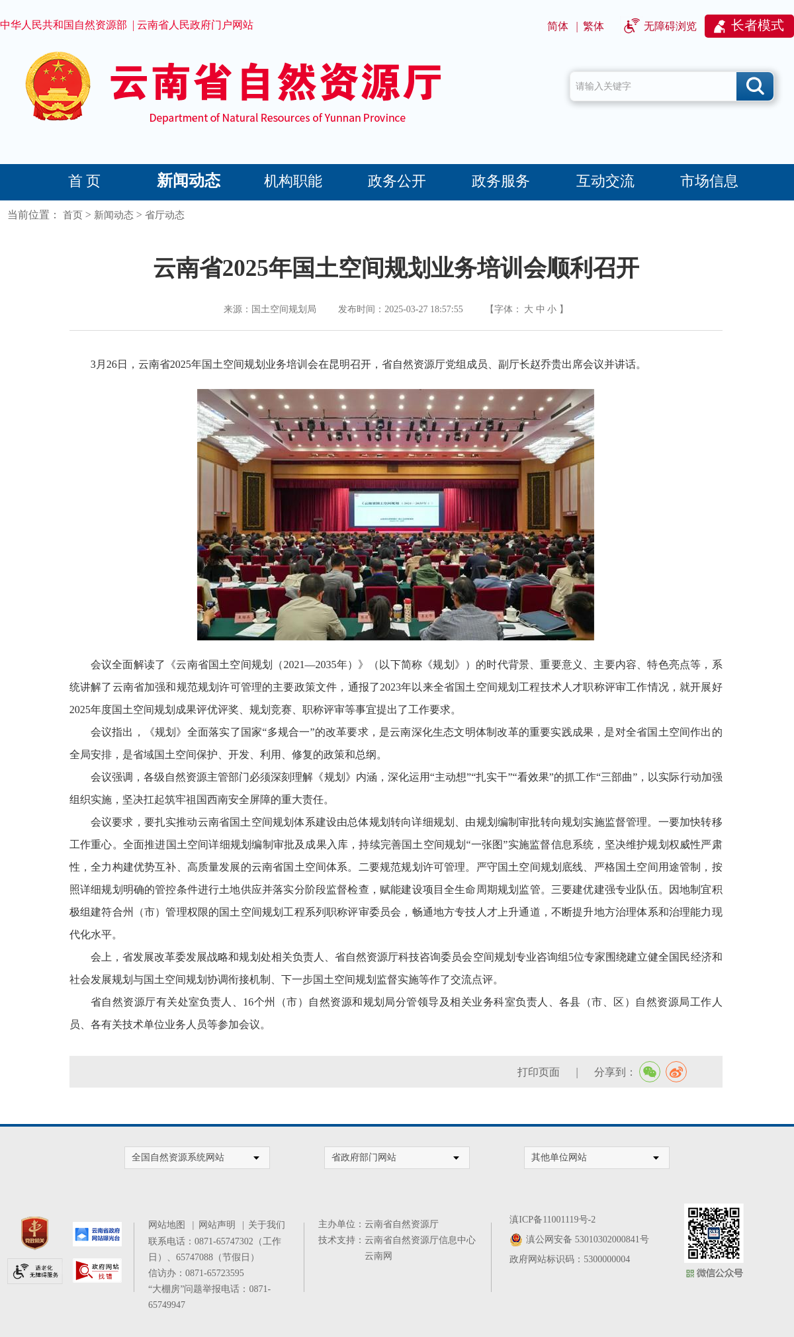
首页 (73, 215)
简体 (557, 26)
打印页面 (538, 1072)
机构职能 (293, 181)
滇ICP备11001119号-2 (552, 1220)
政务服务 (501, 181)
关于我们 (266, 1225)
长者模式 (757, 25)
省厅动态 (165, 215)
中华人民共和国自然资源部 (63, 24)
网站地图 (169, 1225)
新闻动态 (188, 180)
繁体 (593, 26)
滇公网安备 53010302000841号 (587, 1239)
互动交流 (605, 181)
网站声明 (219, 1225)
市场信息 (709, 181)
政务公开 (397, 181)
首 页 (84, 181)
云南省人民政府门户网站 (195, 24)
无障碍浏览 (670, 26)
